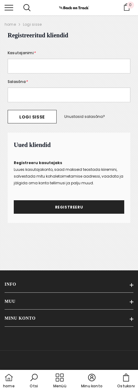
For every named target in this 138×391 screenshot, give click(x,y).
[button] (34, 381)
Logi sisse (32, 24)
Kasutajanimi (21, 52)
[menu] (9, 7)
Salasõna (18, 81)
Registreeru (69, 207)
